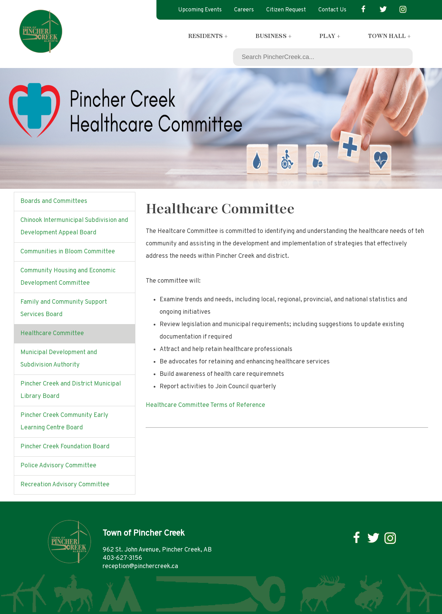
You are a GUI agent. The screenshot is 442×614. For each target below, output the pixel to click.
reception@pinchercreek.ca (140, 567)
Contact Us (332, 10)
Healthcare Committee (52, 334)
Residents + (208, 36)
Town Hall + (389, 36)
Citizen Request (286, 10)
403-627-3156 (122, 558)
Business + (274, 36)
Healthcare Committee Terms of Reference (205, 405)
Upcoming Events (200, 10)
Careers (244, 10)
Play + (329, 36)
